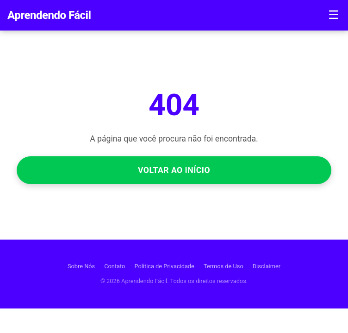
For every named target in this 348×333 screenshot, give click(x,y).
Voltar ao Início (174, 170)
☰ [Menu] (333, 14)
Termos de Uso (223, 266)
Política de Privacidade (164, 266)
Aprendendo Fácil (49, 15)
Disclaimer (266, 266)
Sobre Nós (81, 266)
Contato (114, 266)
